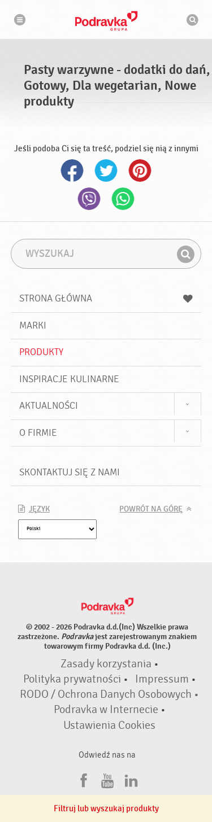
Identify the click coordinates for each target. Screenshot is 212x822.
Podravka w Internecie (106, 709)
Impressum (162, 679)
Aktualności (48, 405)
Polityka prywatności (72, 679)
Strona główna (106, 298)
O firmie (38, 432)
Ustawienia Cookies (109, 725)
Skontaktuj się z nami (69, 472)
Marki (32, 325)
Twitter (106, 170)
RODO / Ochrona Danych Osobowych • (109, 694)
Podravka (106, 20)
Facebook (72, 170)
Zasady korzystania (106, 664)
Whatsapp (123, 198)
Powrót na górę (151, 509)
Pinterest (140, 170)
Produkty (41, 352)
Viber (89, 198)
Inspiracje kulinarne (69, 379)
